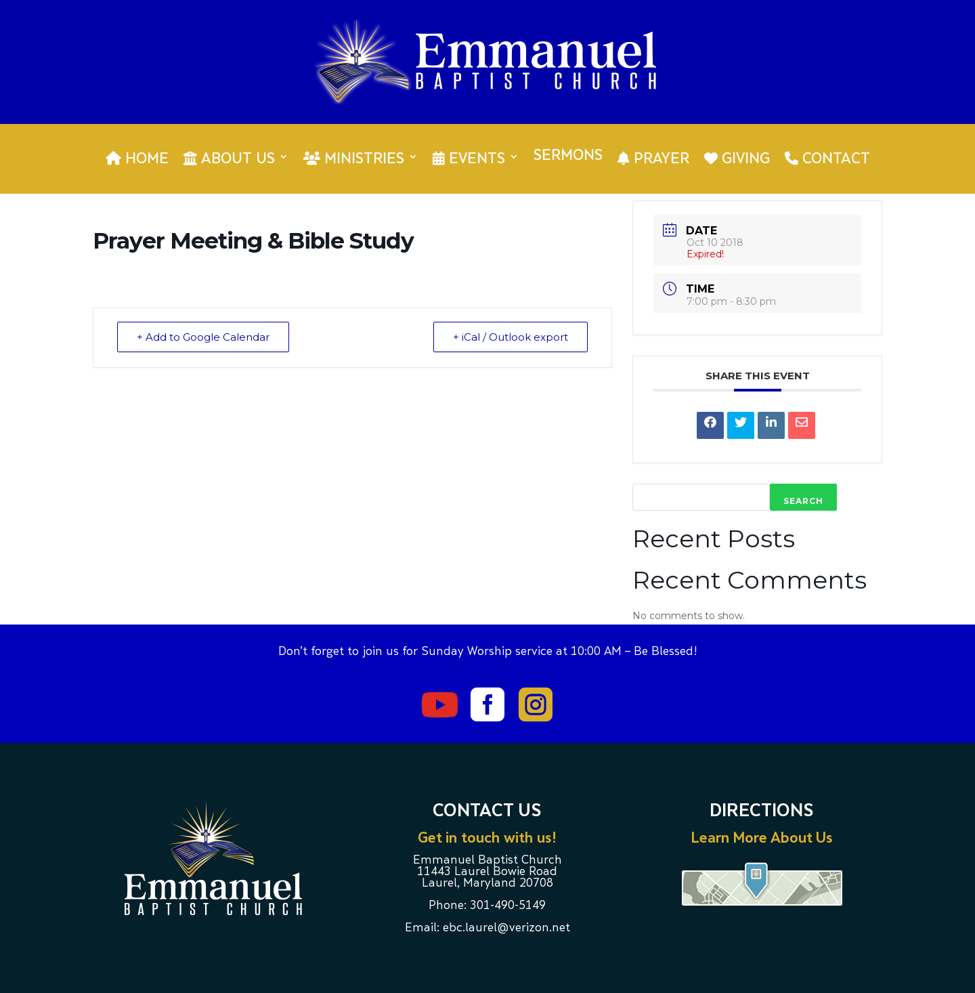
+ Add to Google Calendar (203, 337)
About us (229, 159)
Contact (827, 159)
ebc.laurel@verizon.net (506, 928)
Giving (737, 159)
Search (803, 501)
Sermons (568, 157)
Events (469, 159)
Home (137, 159)
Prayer (653, 159)
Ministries (353, 159)
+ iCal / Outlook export (510, 337)
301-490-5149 (508, 906)
